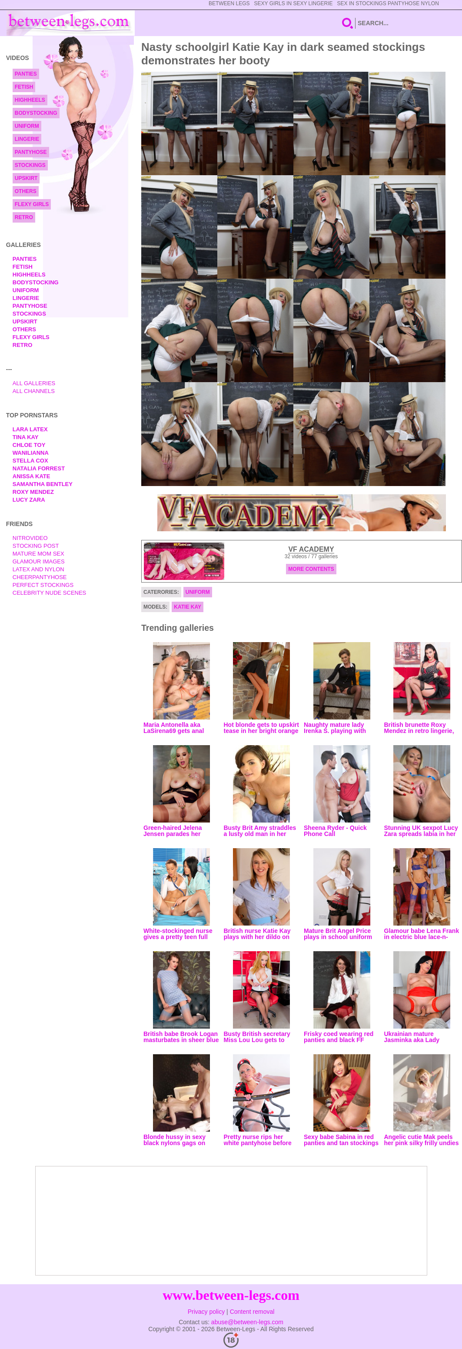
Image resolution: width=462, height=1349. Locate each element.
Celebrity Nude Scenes (49, 593)
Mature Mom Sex (38, 553)
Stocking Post (36, 546)
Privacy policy (206, 1311)
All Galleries (34, 383)
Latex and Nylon (38, 569)
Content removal (252, 1311)
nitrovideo (30, 538)
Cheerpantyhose (40, 577)
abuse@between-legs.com (247, 1322)
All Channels (34, 391)
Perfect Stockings (43, 585)
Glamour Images (39, 561)
